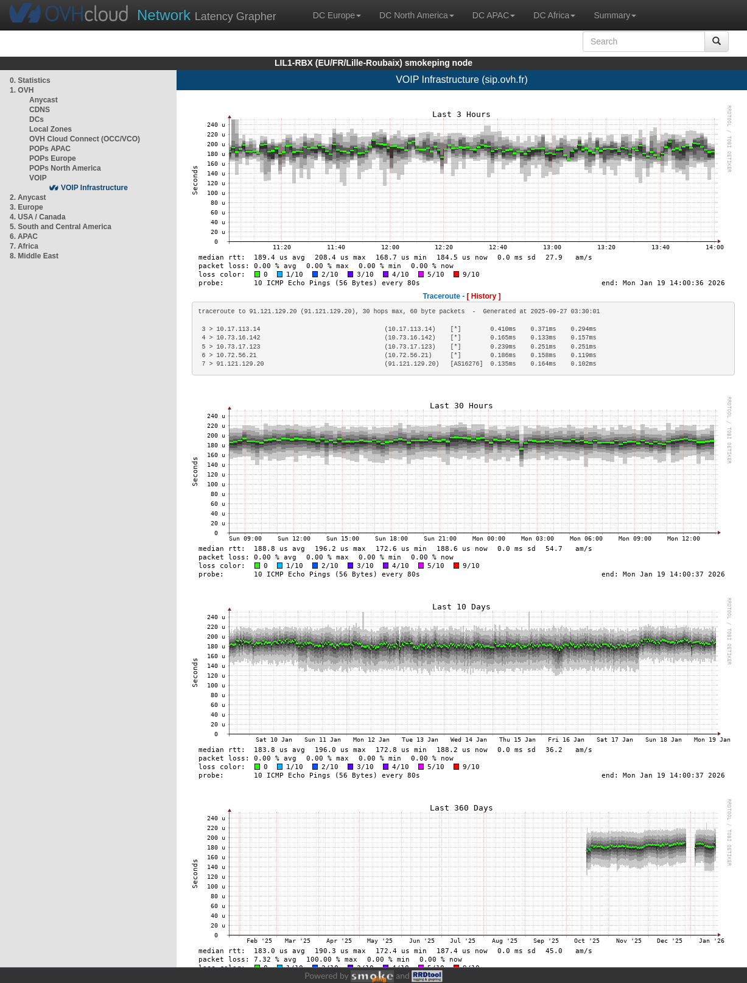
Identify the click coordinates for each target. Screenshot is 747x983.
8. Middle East (34, 256)
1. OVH (21, 90)
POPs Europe (52, 158)
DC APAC (493, 15)
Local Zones (50, 129)
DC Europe (337, 15)
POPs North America (65, 168)
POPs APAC (50, 148)
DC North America (416, 15)
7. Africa (24, 246)
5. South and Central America (60, 226)
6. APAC (24, 236)
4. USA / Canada (38, 217)
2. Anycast (28, 197)
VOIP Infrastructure (94, 187)
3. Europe (26, 207)
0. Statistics (30, 80)
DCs (36, 119)
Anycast (43, 100)
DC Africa (554, 15)
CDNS (39, 109)
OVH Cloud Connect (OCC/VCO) (84, 139)
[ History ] (484, 296)
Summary (615, 15)
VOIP (37, 178)
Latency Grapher (206, 15)
